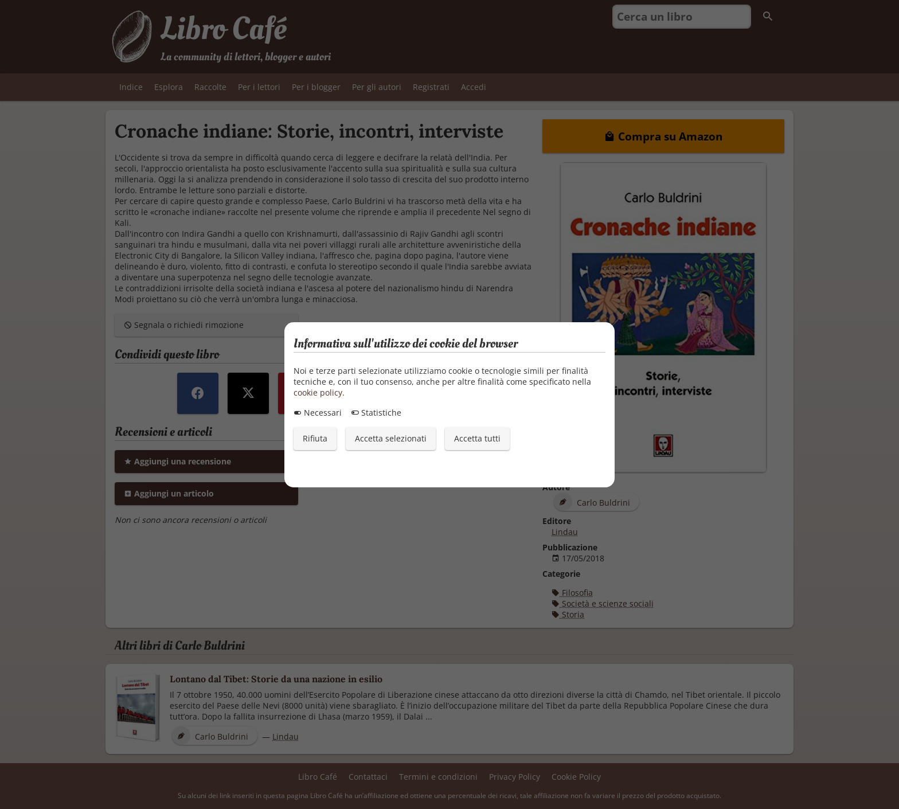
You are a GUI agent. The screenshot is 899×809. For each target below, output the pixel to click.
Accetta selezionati (391, 438)
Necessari (318, 412)
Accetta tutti (477, 438)
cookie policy (318, 392)
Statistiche (376, 412)
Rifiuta (315, 438)
